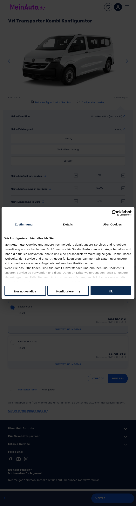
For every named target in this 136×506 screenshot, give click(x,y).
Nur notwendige (25, 291)
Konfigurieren (68, 291)
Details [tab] (68, 224)
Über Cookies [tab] (112, 224)
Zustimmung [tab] (24, 224)
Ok (111, 291)
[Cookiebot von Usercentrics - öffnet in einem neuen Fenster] (115, 213)
